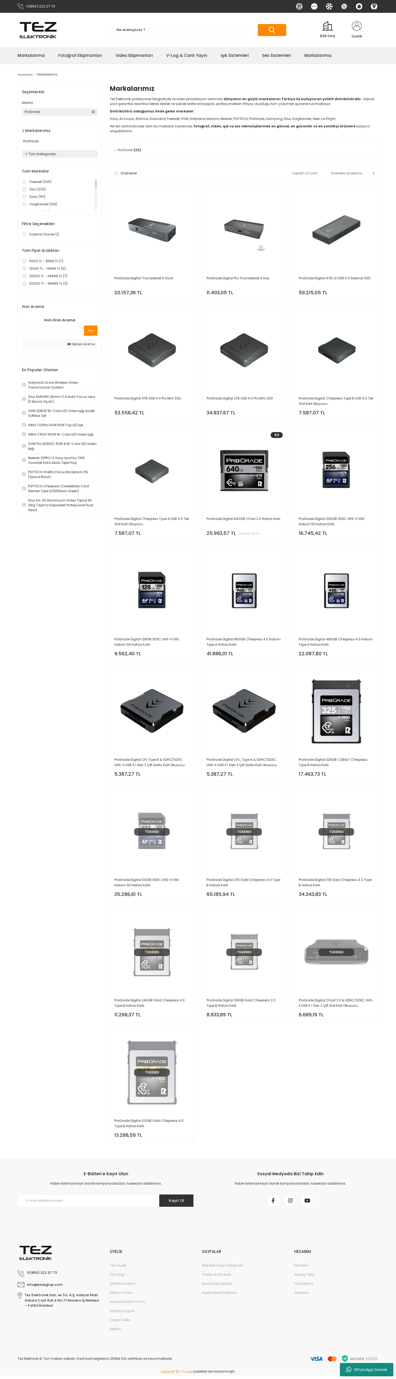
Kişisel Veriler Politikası (219, 1296)
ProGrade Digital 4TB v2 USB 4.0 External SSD (334, 278)
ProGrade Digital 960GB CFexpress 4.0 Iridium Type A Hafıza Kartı (244, 643)
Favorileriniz (303, 1287)
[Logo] (38, 30)
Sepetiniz (301, 1296)
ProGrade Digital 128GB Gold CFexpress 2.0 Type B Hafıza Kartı (241, 1005)
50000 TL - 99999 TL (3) (48, 283)
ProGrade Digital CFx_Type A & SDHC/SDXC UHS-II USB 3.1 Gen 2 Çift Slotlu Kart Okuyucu (242, 764)
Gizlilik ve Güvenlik (216, 1278)
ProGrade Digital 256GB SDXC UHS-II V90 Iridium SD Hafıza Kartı (331, 522)
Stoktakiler (129, 173)
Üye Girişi (117, 1278)
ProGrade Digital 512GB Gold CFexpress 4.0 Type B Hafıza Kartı (149, 1126)
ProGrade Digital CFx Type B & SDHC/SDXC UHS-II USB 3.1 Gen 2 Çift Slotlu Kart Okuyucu (149, 764)
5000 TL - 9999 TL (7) (46, 261)
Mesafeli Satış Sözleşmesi (222, 1269)
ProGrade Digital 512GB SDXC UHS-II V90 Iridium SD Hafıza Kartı (146, 885)
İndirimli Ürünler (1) (44, 234)
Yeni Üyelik (118, 1269)
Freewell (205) (40, 182)
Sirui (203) (37, 189)
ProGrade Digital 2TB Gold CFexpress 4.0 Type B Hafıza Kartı (243, 885)
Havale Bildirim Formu (128, 1305)
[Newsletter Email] (106, 1203)
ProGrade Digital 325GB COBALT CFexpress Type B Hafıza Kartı (333, 764)
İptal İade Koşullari (217, 1287)
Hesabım (301, 1269)
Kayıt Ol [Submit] (176, 1203)
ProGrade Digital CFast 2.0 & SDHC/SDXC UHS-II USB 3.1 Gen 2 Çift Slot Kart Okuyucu (336, 1005)
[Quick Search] (51, 331)
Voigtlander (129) (43, 204)
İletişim (115, 1332)
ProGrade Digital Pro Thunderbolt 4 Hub (238, 278)
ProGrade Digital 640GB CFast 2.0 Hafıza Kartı (243, 520)
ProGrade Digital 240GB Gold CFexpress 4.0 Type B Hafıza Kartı (149, 1005)
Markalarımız (48, 74)
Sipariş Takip (304, 1278)
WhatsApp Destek (366, 1370)
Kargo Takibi (120, 1323)
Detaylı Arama (81, 344)
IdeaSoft (168, 1375)
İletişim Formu (121, 1296)
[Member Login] (356, 30)
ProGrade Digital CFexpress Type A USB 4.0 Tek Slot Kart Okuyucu (151, 522)
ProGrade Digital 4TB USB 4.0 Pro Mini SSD (147, 399)
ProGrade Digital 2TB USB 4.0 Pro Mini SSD (240, 399)
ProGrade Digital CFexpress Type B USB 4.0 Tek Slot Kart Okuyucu (336, 402)
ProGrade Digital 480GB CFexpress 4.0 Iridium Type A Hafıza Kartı (336, 643)
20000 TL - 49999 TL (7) (48, 276)
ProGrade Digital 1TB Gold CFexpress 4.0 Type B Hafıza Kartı (335, 885)
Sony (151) (37, 197)
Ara (91, 330)
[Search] (198, 30)
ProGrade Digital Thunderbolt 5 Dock (143, 278)
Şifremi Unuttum (123, 1287)
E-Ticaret (185, 1375)
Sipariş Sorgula (122, 1314)
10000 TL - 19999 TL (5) (47, 269)
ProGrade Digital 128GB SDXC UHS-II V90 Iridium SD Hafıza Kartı (146, 643)
